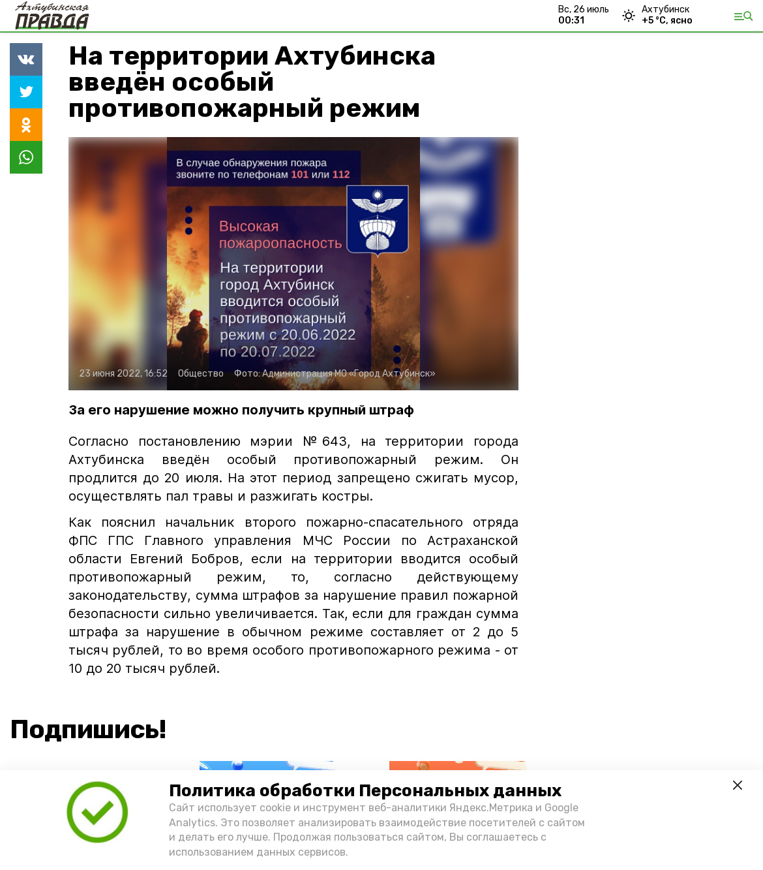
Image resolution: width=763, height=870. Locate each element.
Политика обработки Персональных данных (365, 791)
